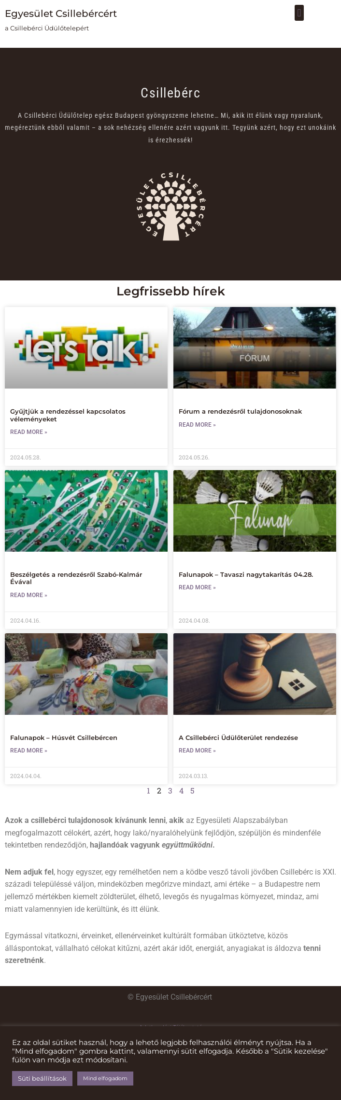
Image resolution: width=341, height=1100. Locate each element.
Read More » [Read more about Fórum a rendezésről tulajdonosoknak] (197, 424)
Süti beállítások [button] (42, 1078)
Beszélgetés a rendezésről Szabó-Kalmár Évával (76, 578)
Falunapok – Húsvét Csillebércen (63, 737)
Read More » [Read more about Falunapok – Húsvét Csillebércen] (28, 750)
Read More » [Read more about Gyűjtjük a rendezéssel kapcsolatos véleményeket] (28, 432)
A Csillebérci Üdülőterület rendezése (238, 737)
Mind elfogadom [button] (105, 1078)
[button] (299, 13)
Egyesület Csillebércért (61, 13)
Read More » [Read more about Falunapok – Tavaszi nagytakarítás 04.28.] (197, 587)
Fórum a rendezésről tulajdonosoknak (240, 411)
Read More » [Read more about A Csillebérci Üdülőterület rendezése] (197, 750)
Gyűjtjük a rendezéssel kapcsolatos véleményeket (68, 415)
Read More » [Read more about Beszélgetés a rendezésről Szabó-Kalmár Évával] (28, 595)
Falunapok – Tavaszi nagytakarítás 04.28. (246, 574)
